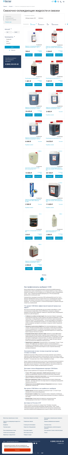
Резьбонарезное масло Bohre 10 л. (53, 138)
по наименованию (55, 24)
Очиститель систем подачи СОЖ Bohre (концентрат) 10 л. (32, 168)
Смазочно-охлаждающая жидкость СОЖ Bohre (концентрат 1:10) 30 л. (33, 108)
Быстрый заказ (38, 54)
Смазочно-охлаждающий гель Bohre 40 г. (33, 231)
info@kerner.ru (61, 443)
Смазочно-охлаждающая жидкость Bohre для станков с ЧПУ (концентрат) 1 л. (54, 47)
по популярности (41, 24)
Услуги (45, 432)
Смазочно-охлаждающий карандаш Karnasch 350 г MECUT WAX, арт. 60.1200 (33, 200)
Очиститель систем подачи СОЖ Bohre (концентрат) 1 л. (53, 231)
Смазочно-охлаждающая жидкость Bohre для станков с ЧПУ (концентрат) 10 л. (54, 200)
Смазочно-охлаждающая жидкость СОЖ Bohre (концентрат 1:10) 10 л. (33, 138)
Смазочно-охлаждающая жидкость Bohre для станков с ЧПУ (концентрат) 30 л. (54, 169)
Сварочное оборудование (29, 427)
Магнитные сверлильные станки (10, 418)
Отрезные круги (7, 427)
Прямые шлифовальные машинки (51, 421)
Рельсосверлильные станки (9, 430)
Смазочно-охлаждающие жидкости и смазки (11, 422)
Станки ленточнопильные (9, 432)
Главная (5, 6)
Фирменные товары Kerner (9, 434)
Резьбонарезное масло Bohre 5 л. (53, 78)
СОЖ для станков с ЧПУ (30, 18)
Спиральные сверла (28, 421)
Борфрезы (5, 424)
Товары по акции (27, 434)
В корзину (29, 54)
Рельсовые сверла (28, 430)
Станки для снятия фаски (29, 424)
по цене (48, 24)
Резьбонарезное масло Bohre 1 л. (32, 78)
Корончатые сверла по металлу (31, 418)
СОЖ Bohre (40, 18)
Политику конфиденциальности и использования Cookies (16, 446)
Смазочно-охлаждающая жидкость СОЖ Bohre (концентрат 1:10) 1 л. (33, 47)
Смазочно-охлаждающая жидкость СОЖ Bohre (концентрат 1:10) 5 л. (54, 108)
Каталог (11, 6)
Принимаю (17, 450)
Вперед (44, 275)
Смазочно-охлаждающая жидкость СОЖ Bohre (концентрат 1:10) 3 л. (33, 262)
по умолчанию (33, 24)
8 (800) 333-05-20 (12, 64)
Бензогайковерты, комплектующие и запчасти (52, 427)
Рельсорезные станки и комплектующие (53, 430)
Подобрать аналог (50, 114)
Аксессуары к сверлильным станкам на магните (53, 419)
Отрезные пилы (47, 424)
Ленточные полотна (28, 432)
